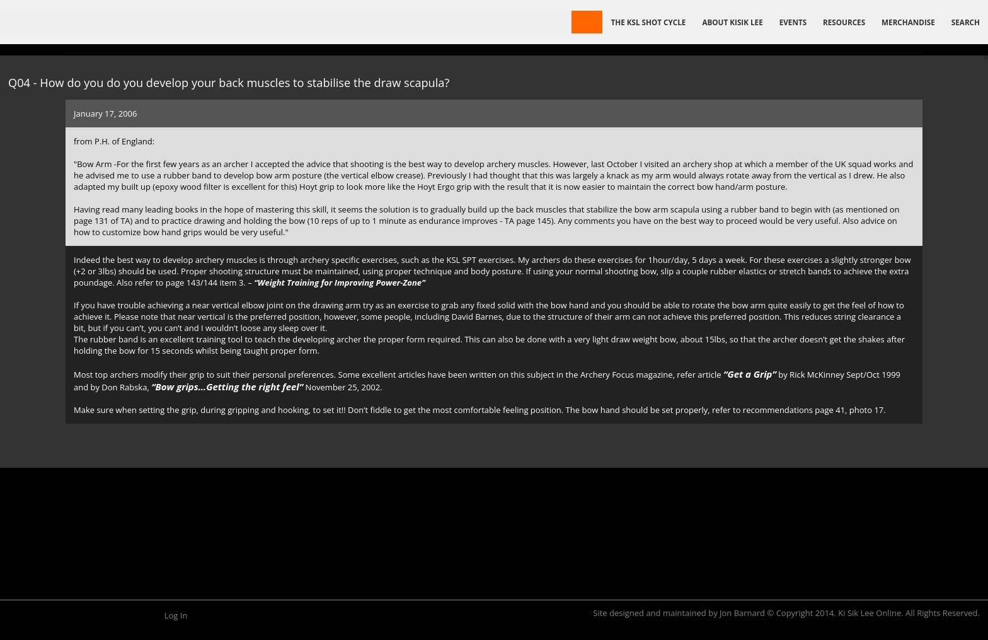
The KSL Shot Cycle (648, 22)
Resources (844, 22)
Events (793, 22)
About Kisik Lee (732, 22)
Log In (176, 615)
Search (965, 22)
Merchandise (908, 22)
